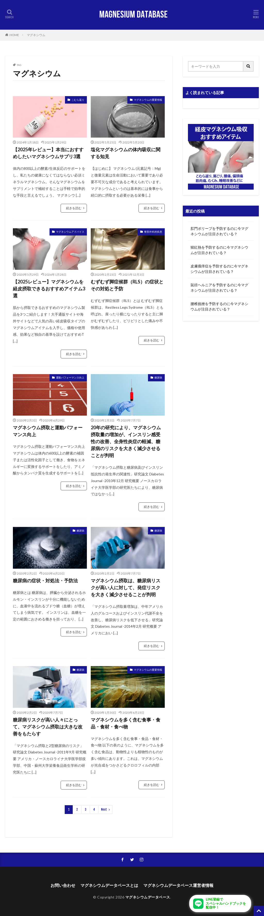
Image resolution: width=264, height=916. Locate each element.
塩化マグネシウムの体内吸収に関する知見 (125, 153)
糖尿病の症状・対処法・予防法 (45, 580)
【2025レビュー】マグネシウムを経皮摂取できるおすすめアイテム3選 (49, 288)
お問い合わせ (63, 885)
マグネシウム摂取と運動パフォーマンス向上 (47, 431)
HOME (14, 35)
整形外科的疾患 (153, 231)
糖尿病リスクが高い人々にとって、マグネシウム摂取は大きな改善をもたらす (47, 726)
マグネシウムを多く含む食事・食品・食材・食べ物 (125, 723)
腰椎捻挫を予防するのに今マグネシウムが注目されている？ (219, 306)
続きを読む (73, 208)
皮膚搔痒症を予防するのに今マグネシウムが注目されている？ (219, 269)
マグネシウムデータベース (147, 897)
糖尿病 (158, 377)
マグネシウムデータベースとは (109, 885)
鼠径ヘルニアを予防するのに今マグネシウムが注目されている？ (219, 287)
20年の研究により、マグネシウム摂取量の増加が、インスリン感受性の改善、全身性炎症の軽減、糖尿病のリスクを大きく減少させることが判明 (126, 441)
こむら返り (77, 99)
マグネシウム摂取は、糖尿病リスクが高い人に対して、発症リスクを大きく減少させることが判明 (125, 587)
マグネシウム (36, 35)
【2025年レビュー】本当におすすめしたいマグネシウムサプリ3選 (48, 153)
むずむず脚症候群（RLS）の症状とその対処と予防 (127, 285)
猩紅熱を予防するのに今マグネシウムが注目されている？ (219, 250)
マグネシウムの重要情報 (148, 99)
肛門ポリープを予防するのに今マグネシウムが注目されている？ (219, 231)
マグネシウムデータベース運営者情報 (178, 885)
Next (104, 809)
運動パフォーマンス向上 (70, 377)
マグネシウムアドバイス (70, 231)
